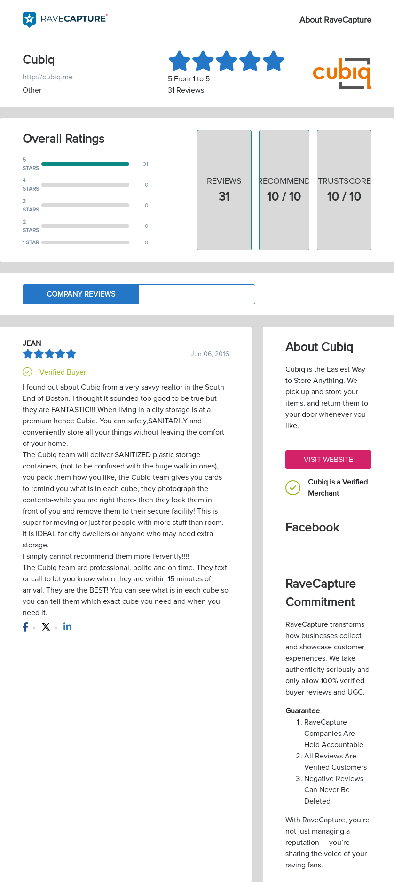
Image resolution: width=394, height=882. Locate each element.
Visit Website (328, 459)
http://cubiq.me (48, 77)
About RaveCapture (335, 20)
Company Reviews (81, 294)
